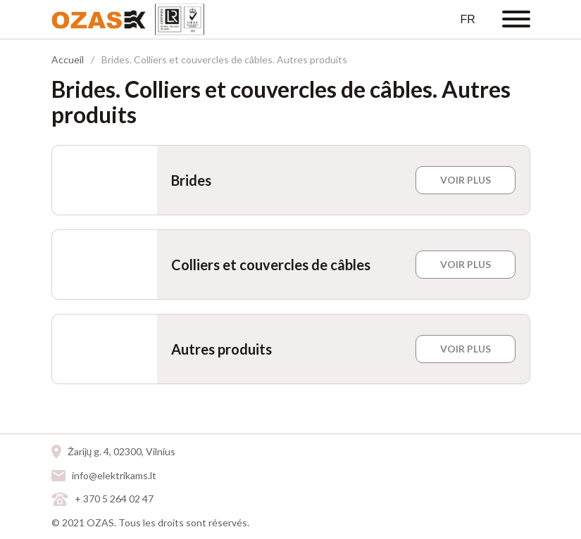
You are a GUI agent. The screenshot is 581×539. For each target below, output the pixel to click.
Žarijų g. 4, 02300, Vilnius (122, 451)
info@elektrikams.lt (114, 475)
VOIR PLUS (465, 180)
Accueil (67, 59)
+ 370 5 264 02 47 (114, 499)
